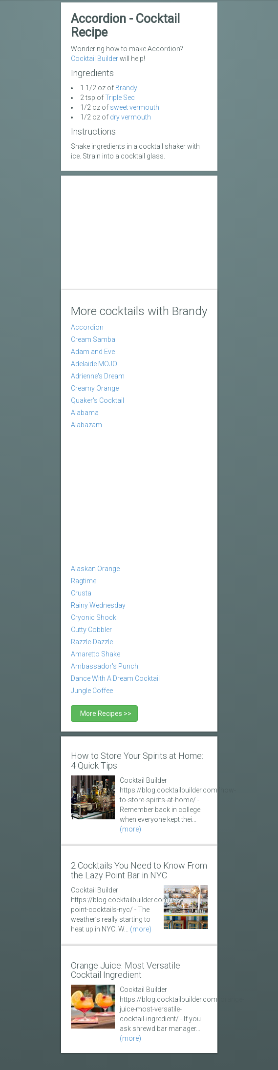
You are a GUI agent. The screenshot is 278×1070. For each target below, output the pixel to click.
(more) (130, 829)
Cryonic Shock (93, 617)
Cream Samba (93, 339)
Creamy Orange (95, 388)
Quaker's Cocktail (97, 400)
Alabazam (86, 425)
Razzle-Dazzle (92, 642)
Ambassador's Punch (104, 666)
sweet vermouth (134, 107)
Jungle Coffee (92, 690)
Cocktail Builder (94, 58)
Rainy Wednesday (98, 605)
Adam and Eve (93, 352)
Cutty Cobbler (91, 630)
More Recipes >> (104, 713)
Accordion (87, 327)
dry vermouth (130, 117)
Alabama (85, 412)
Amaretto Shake (95, 654)
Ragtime (83, 581)
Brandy (126, 88)
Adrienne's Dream (98, 376)
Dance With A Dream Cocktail (115, 678)
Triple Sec (120, 97)
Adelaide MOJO (94, 364)
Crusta (81, 593)
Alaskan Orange (95, 569)
